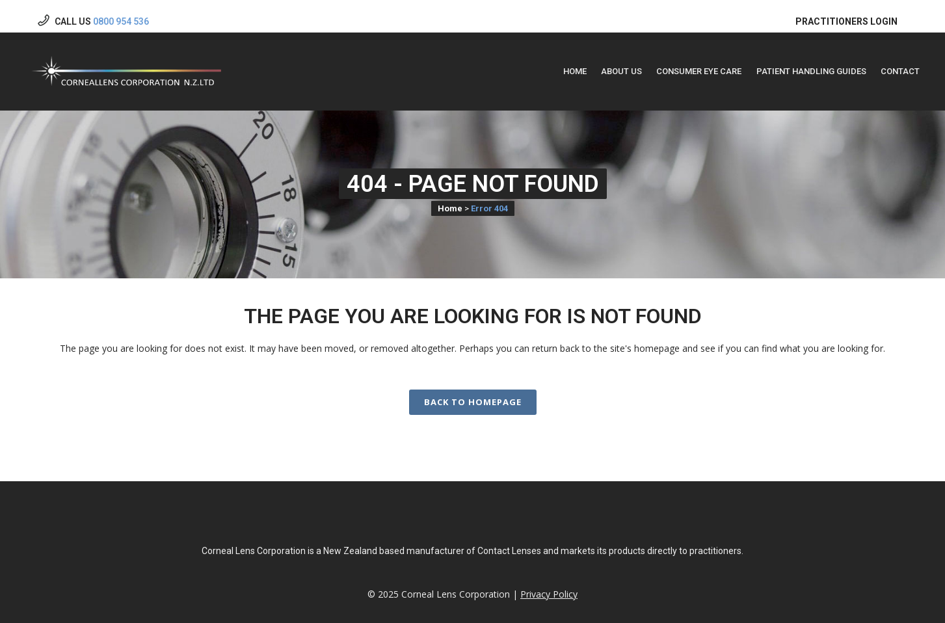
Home (450, 197)
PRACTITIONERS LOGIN (846, 10)
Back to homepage (473, 391)
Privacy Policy (549, 594)
